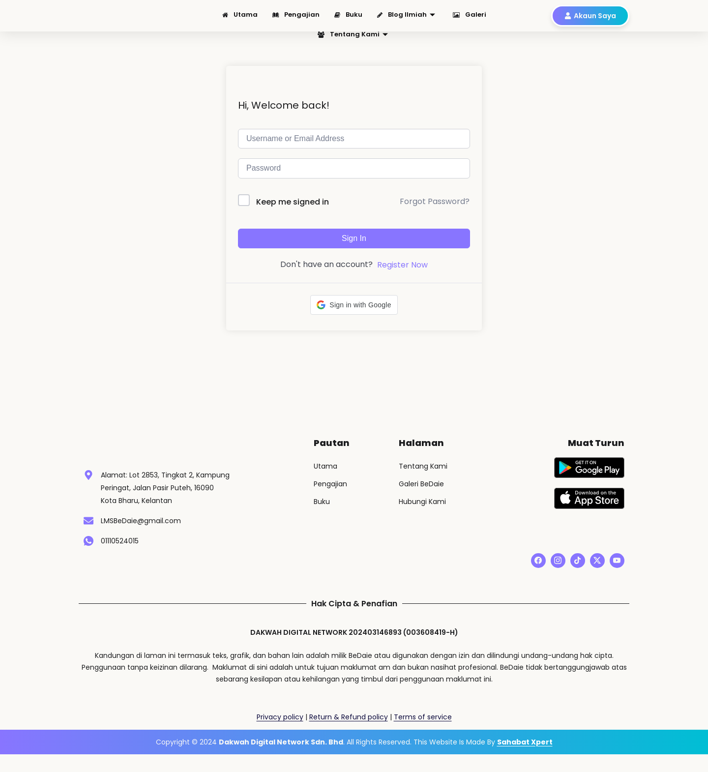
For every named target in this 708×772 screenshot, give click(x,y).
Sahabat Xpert (525, 760)
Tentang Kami (353, 32)
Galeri (469, 18)
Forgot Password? (435, 212)
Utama (240, 18)
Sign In (354, 249)
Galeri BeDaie (421, 495)
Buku (348, 18)
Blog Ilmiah (406, 18)
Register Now (402, 276)
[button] (353, 316)
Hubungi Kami (422, 513)
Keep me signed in (292, 213)
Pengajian (296, 18)
